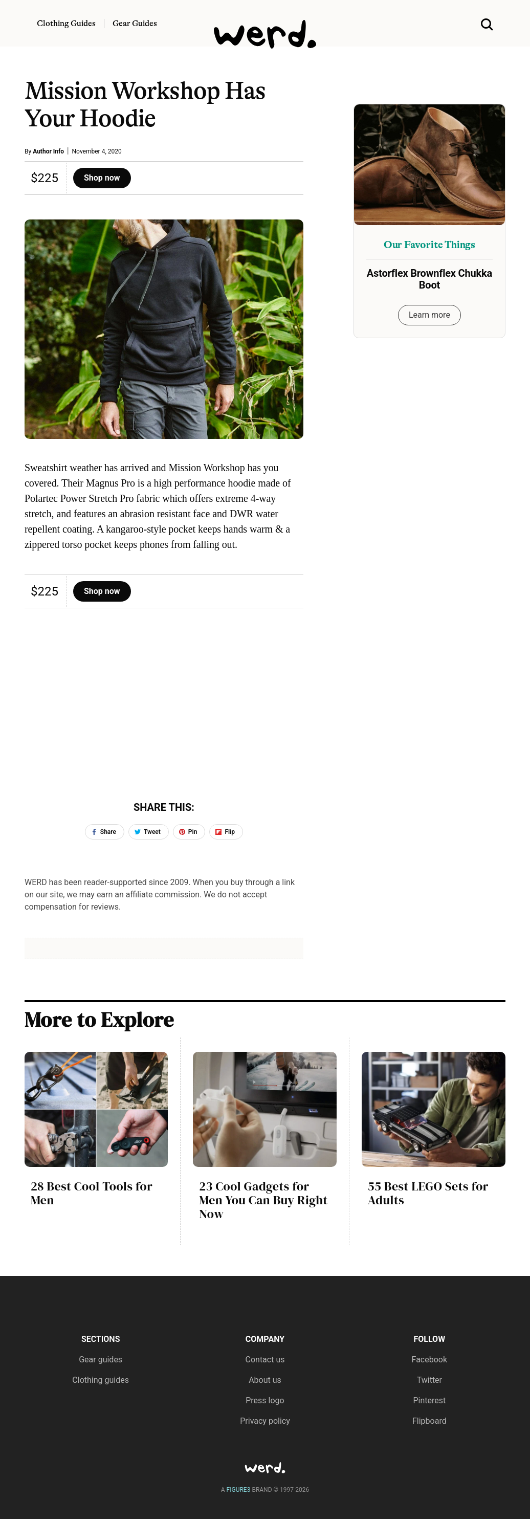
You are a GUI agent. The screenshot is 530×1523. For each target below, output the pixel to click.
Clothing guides (100, 1380)
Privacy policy (265, 1421)
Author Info (48, 151)
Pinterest (429, 1400)
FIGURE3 (239, 1489)
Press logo (265, 1400)
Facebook (429, 1359)
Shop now (102, 178)
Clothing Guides (66, 23)
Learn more (429, 315)
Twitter (429, 1380)
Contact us (265, 1359)
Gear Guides (135, 23)
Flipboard (429, 1421)
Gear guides (100, 1359)
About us (265, 1380)
